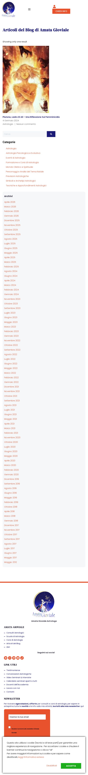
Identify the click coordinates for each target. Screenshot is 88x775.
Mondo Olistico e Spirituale (19, 167)
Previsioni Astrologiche (17, 176)
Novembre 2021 (12, 391)
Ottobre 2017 (10, 534)
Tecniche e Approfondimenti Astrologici (26, 185)
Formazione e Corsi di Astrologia (22, 162)
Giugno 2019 (10, 492)
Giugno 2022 (10, 363)
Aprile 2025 (9, 257)
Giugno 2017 (10, 553)
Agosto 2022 (10, 354)
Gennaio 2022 (11, 382)
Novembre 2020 (12, 437)
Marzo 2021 (9, 428)
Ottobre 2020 (11, 442)
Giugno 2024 (10, 275)
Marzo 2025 (10, 262)
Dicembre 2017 (11, 525)
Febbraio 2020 (11, 469)
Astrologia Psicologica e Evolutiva (23, 153)
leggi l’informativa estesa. (31, 757)
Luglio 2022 (9, 359)
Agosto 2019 (10, 488)
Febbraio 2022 (11, 377)
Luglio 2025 (10, 243)
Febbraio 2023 (11, 331)
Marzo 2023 (10, 326)
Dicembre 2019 (11, 479)
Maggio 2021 (10, 419)
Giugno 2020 (10, 451)
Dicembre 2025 (12, 220)
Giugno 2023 (10, 317)
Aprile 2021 (9, 423)
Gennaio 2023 (11, 335)
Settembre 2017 (12, 539)
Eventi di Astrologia (15, 157)
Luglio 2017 (9, 548)
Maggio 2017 (10, 557)
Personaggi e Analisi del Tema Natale (25, 171)
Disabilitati (52, 765)
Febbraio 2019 (11, 502)
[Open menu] (30, 9)
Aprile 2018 (9, 511)
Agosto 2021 (10, 405)
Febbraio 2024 (11, 289)
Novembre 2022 (12, 340)
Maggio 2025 (11, 252)
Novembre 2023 (12, 299)
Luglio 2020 (10, 446)
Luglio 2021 (9, 409)
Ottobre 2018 (10, 506)
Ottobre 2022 (11, 345)
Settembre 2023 (12, 308)
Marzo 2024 (10, 285)
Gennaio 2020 (11, 474)
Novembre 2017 (12, 529)
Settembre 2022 (12, 349)
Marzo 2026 (10, 206)
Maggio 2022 (10, 368)
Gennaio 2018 (11, 520)
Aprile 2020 (9, 460)
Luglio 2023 (9, 312)
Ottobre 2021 (10, 396)
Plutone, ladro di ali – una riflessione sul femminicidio (31, 117)
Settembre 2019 (12, 483)
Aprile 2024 (9, 280)
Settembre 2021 (12, 400)
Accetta (71, 766)
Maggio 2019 (10, 497)
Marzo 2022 (10, 372)
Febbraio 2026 (11, 211)
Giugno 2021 (10, 414)
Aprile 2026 (9, 202)
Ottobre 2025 (11, 229)
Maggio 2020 (11, 456)
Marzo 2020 (10, 465)
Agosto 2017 (10, 543)
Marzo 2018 (9, 515)
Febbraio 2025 (11, 266)
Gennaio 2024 (11, 294)
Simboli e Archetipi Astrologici (21, 180)
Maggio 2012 (10, 562)
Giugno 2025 (10, 248)
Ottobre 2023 (11, 303)
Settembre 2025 (12, 234)
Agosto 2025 (10, 238)
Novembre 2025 (12, 225)
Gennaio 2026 (11, 215)
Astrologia (8, 124)
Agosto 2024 (10, 271)
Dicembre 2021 (11, 386)
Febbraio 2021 (11, 432)
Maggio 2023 (10, 322)
